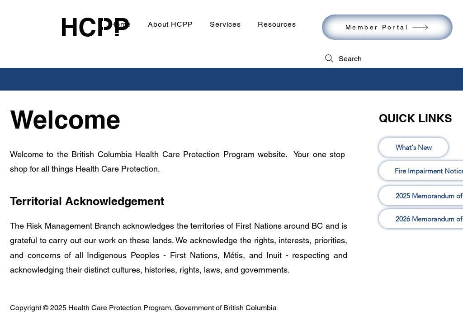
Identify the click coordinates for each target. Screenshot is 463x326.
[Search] (342, 58)
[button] (225, 24)
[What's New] (413, 147)
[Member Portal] (387, 27)
